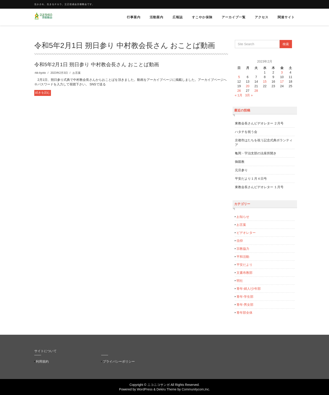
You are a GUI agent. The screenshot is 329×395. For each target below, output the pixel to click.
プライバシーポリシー (119, 361)
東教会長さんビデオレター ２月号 (259, 123)
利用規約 (42, 361)
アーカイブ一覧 (234, 17)
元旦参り (241, 170)
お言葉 (76, 72)
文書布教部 (244, 272)
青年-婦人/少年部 (248, 288)
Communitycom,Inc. (196, 389)
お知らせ (242, 217)
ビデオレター (246, 232)
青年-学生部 (245, 296)
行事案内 (134, 17)
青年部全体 (244, 312)
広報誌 (177, 17)
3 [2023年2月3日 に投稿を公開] (282, 72)
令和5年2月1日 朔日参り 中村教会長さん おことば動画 (96, 64)
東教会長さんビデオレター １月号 (259, 187)
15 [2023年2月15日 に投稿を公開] (265, 81)
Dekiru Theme (167, 389)
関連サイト (286, 17)
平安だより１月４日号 (251, 178)
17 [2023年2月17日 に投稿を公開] (282, 81)
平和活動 (242, 256)
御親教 (239, 161)
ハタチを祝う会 (246, 132)
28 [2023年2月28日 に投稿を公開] (256, 90)
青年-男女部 (245, 304)
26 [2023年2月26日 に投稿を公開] (239, 90)
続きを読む (42, 92)
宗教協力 (242, 248)
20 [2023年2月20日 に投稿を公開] (247, 86)
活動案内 (156, 17)
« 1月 (238, 95)
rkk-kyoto (40, 72)
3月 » (249, 95)
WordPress (145, 389)
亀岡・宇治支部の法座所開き (255, 153)
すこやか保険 (202, 17)
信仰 (239, 240)
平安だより (244, 264)
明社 (239, 280)
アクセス (261, 17)
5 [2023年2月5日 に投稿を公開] (239, 77)
